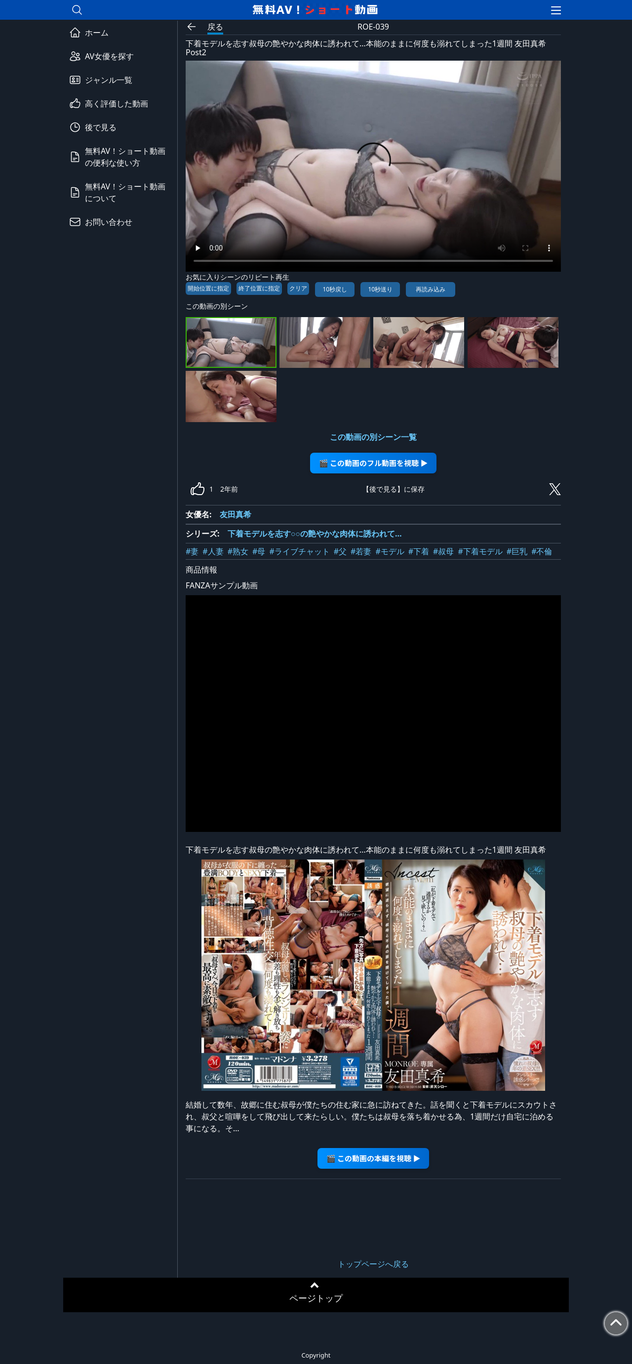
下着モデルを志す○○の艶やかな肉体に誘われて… (315, 533)
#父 (340, 551)
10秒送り (380, 289)
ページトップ (316, 1298)
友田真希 (235, 514)
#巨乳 (517, 551)
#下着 (418, 551)
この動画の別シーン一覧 (373, 436)
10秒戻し (334, 289)
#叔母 (443, 551)
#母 (258, 551)
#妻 (192, 551)
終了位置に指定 (259, 288)
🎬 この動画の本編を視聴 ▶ (373, 1158)
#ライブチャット (299, 551)
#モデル (389, 551)
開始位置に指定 (208, 288)
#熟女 (238, 551)
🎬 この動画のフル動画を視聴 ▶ (373, 463)
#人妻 (212, 551)
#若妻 (361, 551)
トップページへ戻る (373, 1263)
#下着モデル (480, 551)
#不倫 (541, 551)
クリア (298, 288)
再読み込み (430, 289)
